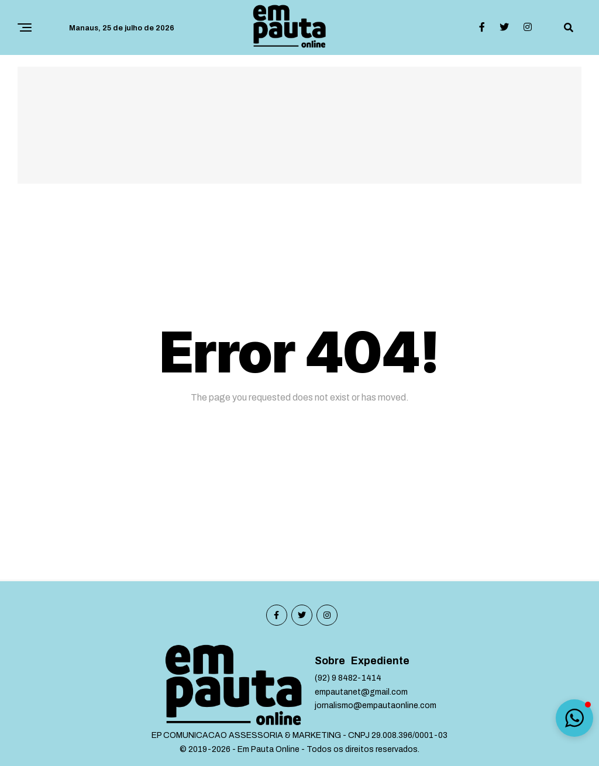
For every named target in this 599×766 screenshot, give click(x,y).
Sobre (330, 661)
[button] (574, 718)
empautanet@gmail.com (361, 692)
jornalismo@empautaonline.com (375, 705)
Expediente (380, 661)
